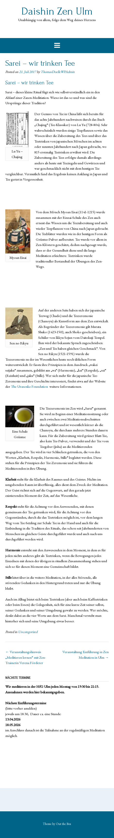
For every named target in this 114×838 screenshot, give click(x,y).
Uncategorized (28, 632)
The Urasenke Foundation (30, 386)
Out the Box (63, 824)
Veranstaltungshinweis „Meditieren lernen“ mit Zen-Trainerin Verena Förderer (25, 657)
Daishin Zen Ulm (57, 11)
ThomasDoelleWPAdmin (58, 72)
